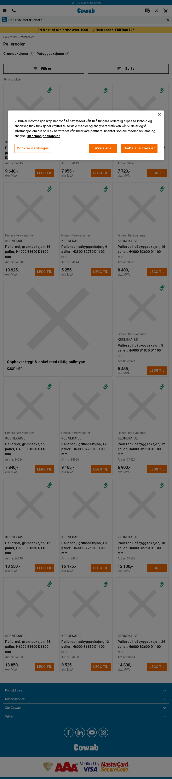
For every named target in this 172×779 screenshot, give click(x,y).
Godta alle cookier (139, 148)
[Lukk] (159, 114)
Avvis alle (103, 148)
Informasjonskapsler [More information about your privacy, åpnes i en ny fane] (43, 136)
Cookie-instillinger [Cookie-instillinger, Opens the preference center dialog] (33, 148)
